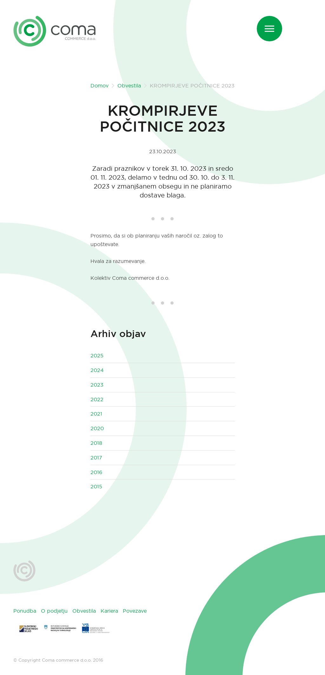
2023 (96, 385)
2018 (96, 443)
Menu (273, 23)
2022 (96, 399)
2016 (96, 472)
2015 (96, 486)
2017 (96, 457)
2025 (96, 355)
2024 (97, 370)
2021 (96, 414)
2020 (97, 428)
